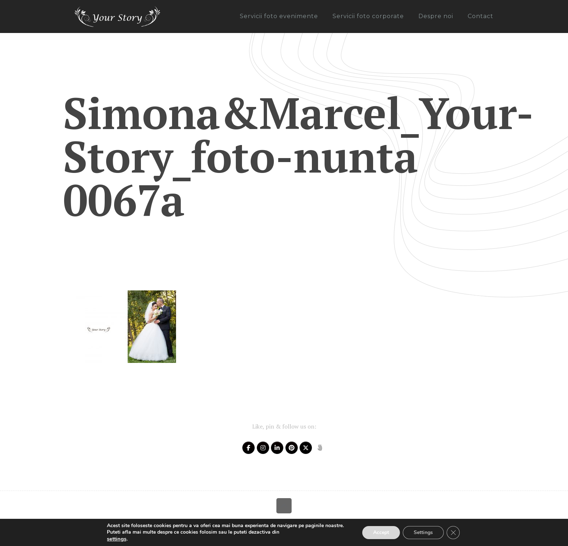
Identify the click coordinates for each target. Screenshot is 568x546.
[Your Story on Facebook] (248, 448)
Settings (423, 532)
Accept (381, 532)
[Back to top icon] (284, 505)
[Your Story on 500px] (320, 448)
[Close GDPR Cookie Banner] (453, 532)
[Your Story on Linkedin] (277, 448)
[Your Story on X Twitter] (306, 448)
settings (116, 538)
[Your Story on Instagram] (263, 448)
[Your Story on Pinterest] (291, 448)
